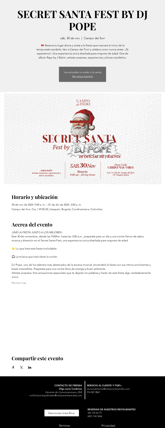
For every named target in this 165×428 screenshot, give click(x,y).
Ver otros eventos (82, 76)
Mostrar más (19, 282)
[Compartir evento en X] (21, 367)
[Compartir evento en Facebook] (13, 367)
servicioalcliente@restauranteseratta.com (108, 388)
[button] (61, 413)
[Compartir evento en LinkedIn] (29, 367)
